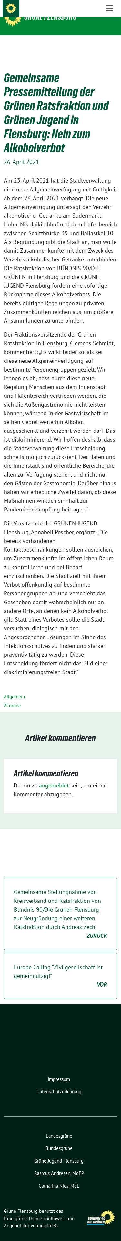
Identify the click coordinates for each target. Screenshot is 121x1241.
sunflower (54, 1208)
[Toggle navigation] (109, 45)
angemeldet (54, 775)
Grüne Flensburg (50, 17)
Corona (13, 695)
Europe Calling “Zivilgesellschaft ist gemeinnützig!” (60, 966)
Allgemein (14, 687)
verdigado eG (44, 1215)
